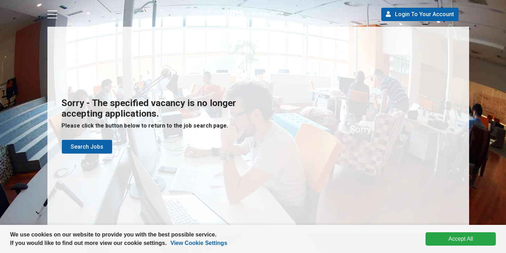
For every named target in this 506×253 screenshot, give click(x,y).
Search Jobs (87, 146)
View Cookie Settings (198, 243)
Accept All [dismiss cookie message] (460, 239)
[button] (169, 244)
